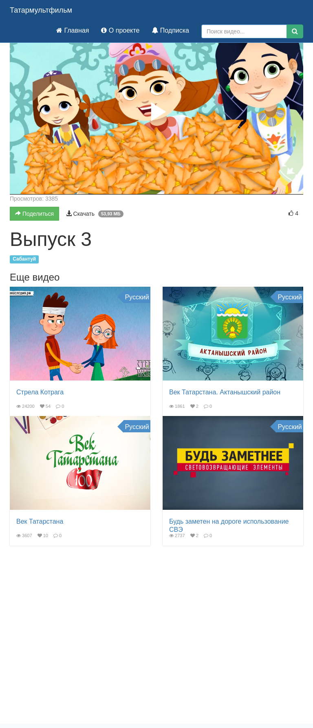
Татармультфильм (41, 10)
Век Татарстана (39, 521)
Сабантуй (24, 259)
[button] (156, 111)
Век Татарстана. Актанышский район (224, 392)
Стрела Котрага (40, 392)
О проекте (120, 30)
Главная (72, 30)
